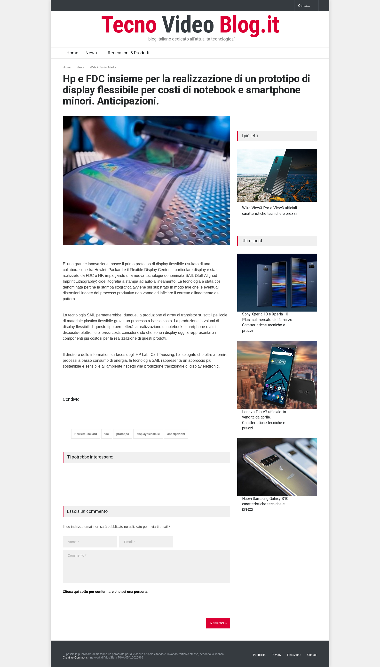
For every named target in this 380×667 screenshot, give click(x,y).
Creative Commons (75, 657)
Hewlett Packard (85, 434)
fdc (106, 434)
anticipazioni (176, 434)
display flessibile (148, 434)
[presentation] (99, 606)
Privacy (276, 655)
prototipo (122, 434)
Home (72, 52)
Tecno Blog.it (190, 24)
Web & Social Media (103, 67)
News (91, 52)
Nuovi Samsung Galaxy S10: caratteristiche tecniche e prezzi (265, 504)
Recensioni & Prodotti (128, 52)
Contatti (312, 655)
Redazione (294, 655)
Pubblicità (259, 655)
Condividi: (72, 399)
